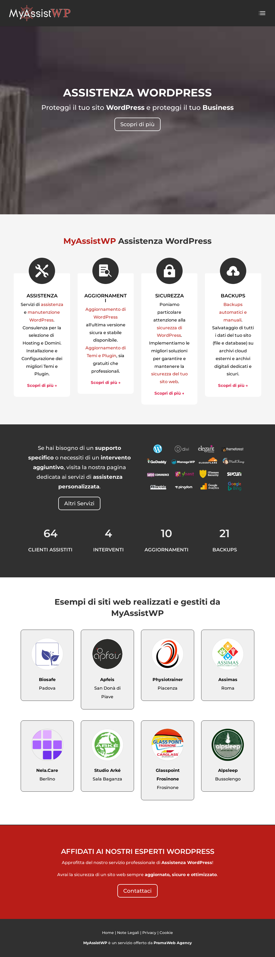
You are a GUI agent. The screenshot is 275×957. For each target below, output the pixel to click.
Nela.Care (47, 770)
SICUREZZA (169, 296)
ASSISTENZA (42, 296)
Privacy (149, 932)
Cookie (166, 932)
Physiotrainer (168, 679)
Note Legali (128, 932)
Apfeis (107, 679)
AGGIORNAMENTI (105, 298)
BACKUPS (233, 296)
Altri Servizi (79, 503)
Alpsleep (228, 770)
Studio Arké (107, 770)
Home (108, 932)
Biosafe (47, 679)
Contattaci (137, 891)
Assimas (227, 679)
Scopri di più (137, 124)
